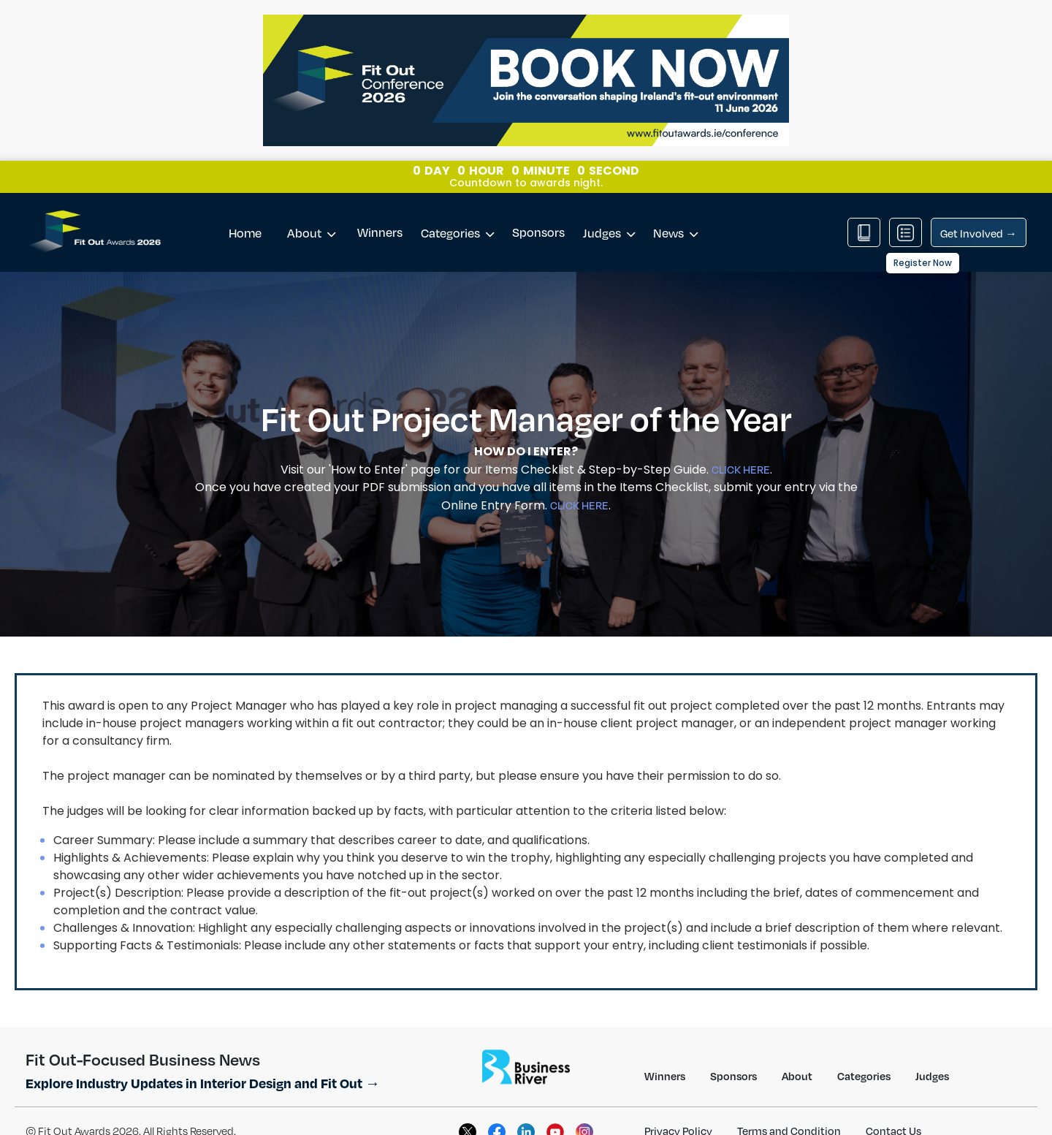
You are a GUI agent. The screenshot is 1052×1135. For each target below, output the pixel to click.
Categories (457, 209)
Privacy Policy (678, 1107)
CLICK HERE (741, 445)
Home (245, 209)
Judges (609, 209)
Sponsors (538, 208)
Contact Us (893, 1107)
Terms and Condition (789, 1107)
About (311, 209)
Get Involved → (978, 209)
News (675, 209)
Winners (380, 208)
